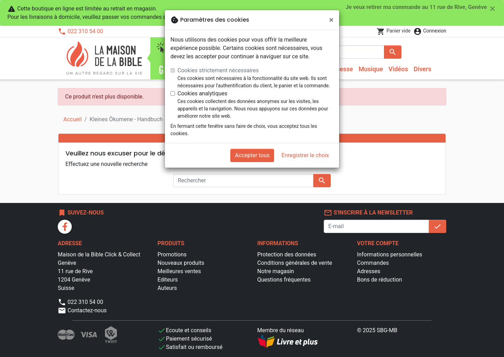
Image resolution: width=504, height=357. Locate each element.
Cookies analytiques (202, 93)
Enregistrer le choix (305, 155)
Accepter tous (252, 155)
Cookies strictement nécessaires (218, 70)
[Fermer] (331, 20)
